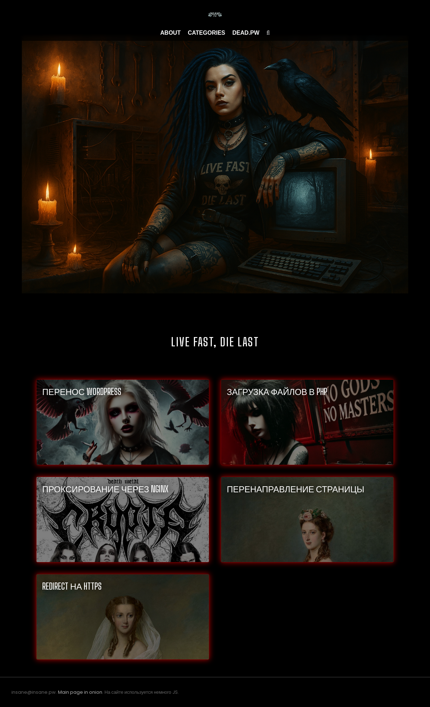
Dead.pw (246, 33)
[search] (268, 33)
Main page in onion (80, 692)
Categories (206, 33)
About (170, 33)
